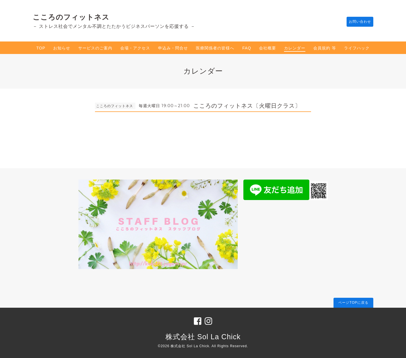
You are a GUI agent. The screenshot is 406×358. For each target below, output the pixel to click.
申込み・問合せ (173, 48)
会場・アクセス (135, 48)
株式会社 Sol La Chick (203, 337)
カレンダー (294, 48)
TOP (40, 48)
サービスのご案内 (95, 48)
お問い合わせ (357, 22)
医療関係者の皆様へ (215, 48)
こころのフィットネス (71, 17)
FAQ (246, 48)
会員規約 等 (324, 48)
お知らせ (61, 48)
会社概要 (267, 48)
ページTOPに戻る (353, 303)
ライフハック (357, 48)
